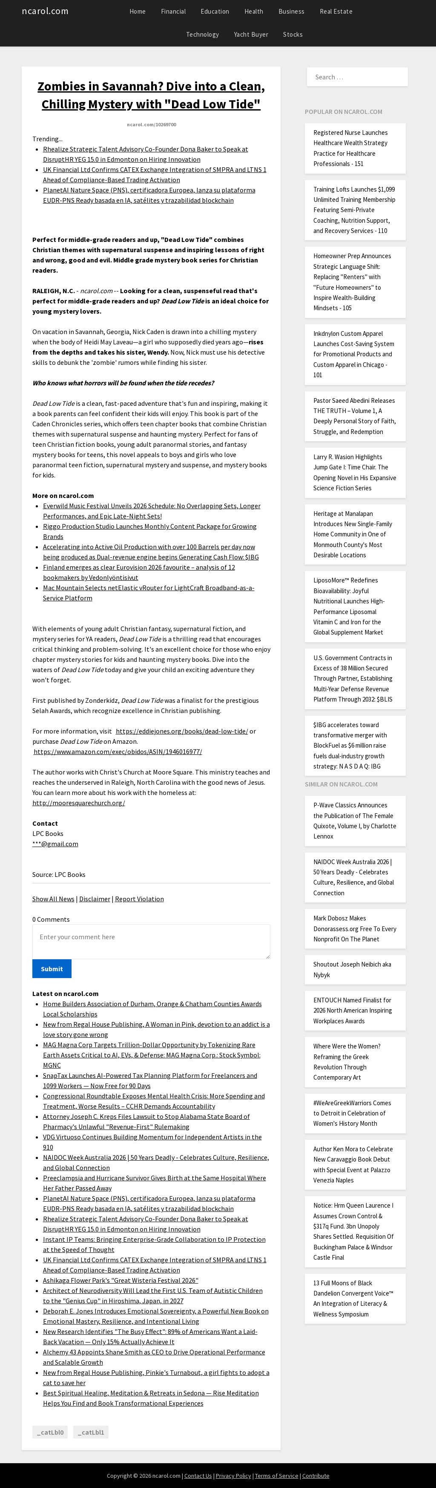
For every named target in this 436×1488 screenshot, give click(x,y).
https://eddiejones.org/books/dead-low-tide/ (182, 731)
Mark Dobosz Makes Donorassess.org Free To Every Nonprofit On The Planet (354, 928)
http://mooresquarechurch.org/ (78, 802)
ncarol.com (45, 11)
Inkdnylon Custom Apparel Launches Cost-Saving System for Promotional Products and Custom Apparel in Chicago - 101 (353, 354)
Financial (173, 11)
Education (215, 11)
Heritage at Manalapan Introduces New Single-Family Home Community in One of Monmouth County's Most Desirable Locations (352, 534)
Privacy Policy (233, 1475)
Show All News (53, 898)
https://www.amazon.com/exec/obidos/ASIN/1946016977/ (118, 751)
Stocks (293, 34)
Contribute (316, 1475)
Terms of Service (276, 1475)
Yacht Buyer (251, 34)
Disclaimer (94, 898)
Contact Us (198, 1475)
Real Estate (336, 11)
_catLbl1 (90, 1432)
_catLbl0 (50, 1432)
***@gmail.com (55, 843)
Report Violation (139, 898)
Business (291, 11)
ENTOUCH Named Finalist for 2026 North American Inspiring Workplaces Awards (352, 1010)
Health (254, 11)
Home (137, 11)
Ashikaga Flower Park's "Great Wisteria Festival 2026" (120, 1280)
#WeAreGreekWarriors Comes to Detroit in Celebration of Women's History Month (352, 1113)
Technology (202, 34)
